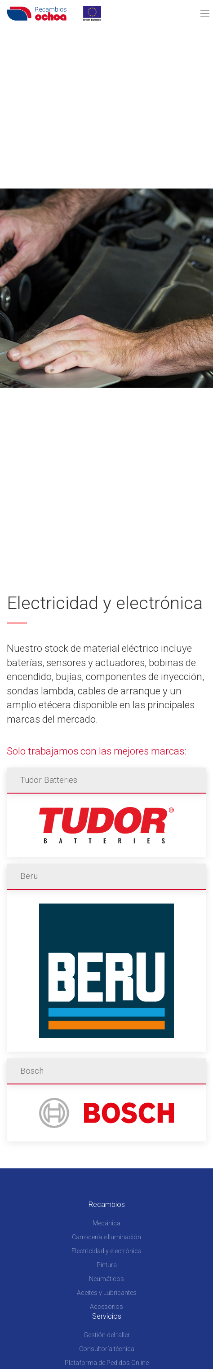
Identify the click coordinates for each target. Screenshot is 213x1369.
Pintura (107, 1264)
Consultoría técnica (106, 1348)
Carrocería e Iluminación (106, 1237)
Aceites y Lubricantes (107, 1292)
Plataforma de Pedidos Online (107, 1362)
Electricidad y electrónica (106, 1251)
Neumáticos (106, 1278)
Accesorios (106, 1306)
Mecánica (106, 1223)
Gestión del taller (107, 1334)
